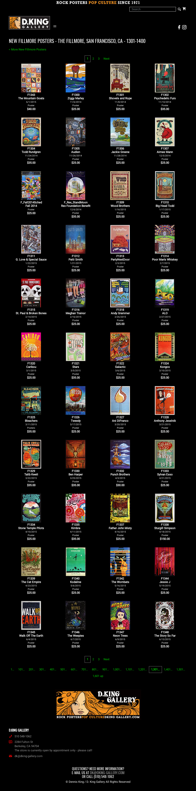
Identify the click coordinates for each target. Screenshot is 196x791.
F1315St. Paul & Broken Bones (31, 315)
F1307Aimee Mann (165, 153)
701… (84, 669)
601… (74, 669)
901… (105, 669)
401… (53, 669)
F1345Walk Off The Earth (31, 637)
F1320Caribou (31, 368)
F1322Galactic (120, 368)
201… (32, 669)
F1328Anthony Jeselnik (165, 422)
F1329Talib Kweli (31, 476)
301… (42, 669)
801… (95, 669)
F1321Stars (76, 368)
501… (63, 669)
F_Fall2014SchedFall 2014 (31, 206)
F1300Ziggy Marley (76, 100)
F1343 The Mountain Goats (31, 100)
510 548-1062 (20, 736)
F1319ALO (165, 315)
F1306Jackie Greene (120, 153)
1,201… (142, 669)
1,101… (130, 669)
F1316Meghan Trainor (76, 315)
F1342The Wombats (120, 583)
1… (12, 669)
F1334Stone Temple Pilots (31, 530)
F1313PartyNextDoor (120, 261)
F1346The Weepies (75, 637)
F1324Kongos (165, 368)
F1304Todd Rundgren (31, 153)
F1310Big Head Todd (165, 207)
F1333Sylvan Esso (165, 476)
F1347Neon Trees (120, 637)
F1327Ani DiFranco (120, 422)
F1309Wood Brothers (120, 207)
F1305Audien (75, 153)
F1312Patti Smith (76, 261)
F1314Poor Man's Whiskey (165, 261)
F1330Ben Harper (76, 476)
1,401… (168, 669)
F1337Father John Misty (120, 530)
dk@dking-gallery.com (25, 756)
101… (21, 669)
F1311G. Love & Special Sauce (31, 261)
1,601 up (98, 676)
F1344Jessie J (165, 583)
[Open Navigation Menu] (55, 26)
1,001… (117, 669)
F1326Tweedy (75, 422)
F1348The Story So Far (165, 637)
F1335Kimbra (75, 530)
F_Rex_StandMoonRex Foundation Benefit (75, 207)
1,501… (180, 669)
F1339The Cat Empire (31, 583)
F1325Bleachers (31, 422)
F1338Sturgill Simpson (164, 530)
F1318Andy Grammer (120, 315)
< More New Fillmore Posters (27, 49)
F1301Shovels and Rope (120, 100)
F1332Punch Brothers (120, 476)
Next (106, 58)
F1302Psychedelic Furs (165, 100)
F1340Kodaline (75, 583)
